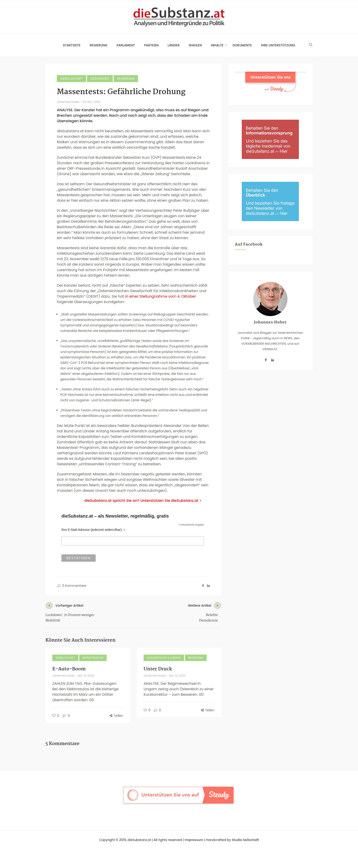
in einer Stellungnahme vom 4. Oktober (160, 296)
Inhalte (217, 45)
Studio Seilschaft (245, 840)
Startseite (72, 45)
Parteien (151, 45)
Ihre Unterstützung (278, 45)
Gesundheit (99, 78)
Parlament (125, 45)
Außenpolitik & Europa (164, 658)
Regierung (98, 45)
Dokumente (242, 45)
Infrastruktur (93, 658)
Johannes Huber (68, 102)
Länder (173, 45)
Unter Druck (158, 669)
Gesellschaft (71, 78)
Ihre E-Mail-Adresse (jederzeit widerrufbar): (93, 530)
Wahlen (195, 45)
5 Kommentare (71, 585)
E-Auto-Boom (69, 669)
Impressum (194, 840)
